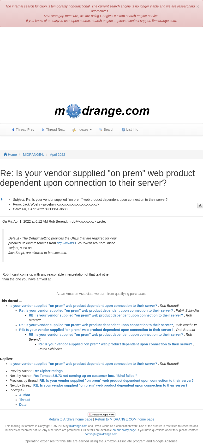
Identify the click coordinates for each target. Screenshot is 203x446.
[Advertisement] (101, 65)
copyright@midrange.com (101, 434)
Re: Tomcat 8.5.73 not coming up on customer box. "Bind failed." (85, 376)
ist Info (129, 130)
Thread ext (53, 130)
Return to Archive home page (70, 419)
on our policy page (124, 430)
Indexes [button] (82, 130)
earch (106, 130)
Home (10, 154)
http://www (64, 243)
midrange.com (78, 426)
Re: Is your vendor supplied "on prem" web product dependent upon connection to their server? (96, 310)
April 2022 (57, 154)
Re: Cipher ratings (48, 371)
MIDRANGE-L (33, 154)
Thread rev (22, 130)
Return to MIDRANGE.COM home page (124, 419)
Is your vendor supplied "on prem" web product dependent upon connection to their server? (83, 306)
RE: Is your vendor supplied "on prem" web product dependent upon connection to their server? (106, 315)
